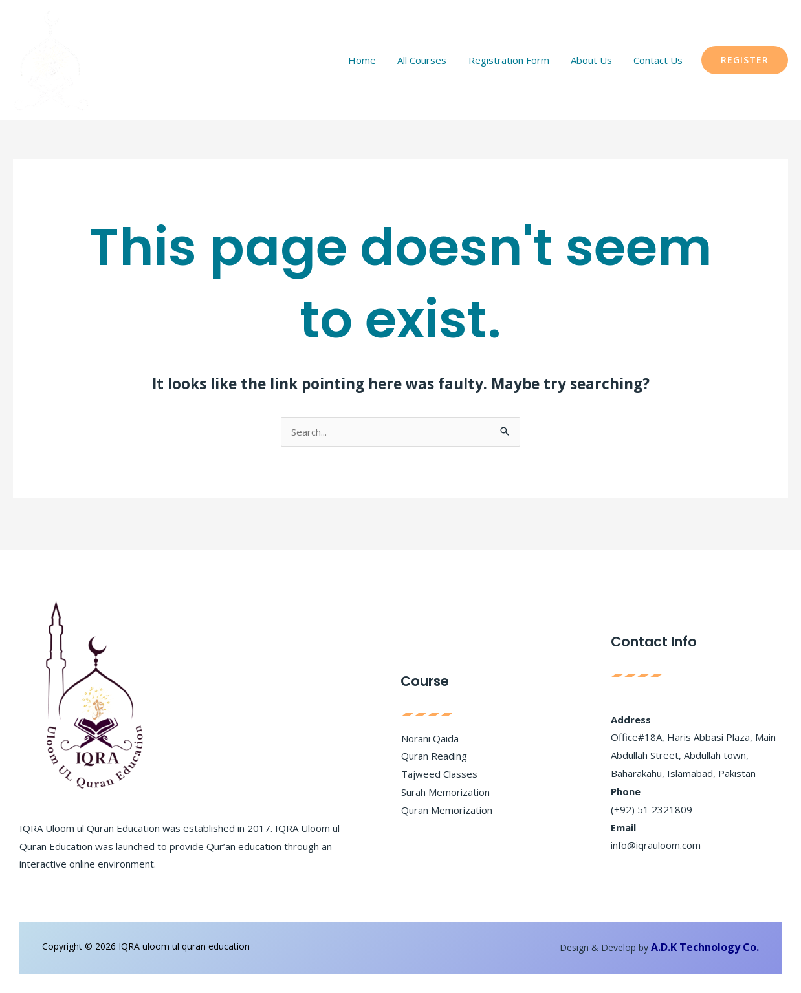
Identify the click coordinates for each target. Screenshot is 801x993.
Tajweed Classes (439, 773)
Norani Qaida (430, 738)
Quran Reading (434, 755)
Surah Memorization (445, 791)
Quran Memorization (446, 810)
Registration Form (523, 60)
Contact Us (661, 60)
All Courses (443, 60)
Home (389, 60)
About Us (600, 60)
